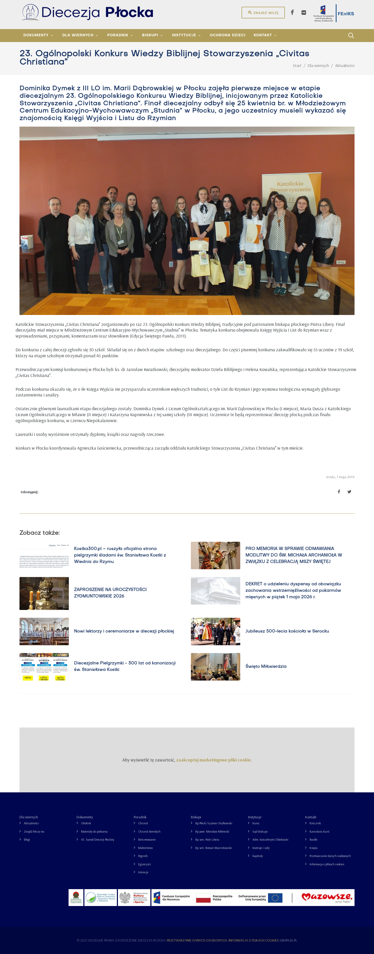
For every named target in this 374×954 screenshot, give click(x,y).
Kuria (255, 823)
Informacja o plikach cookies (327, 864)
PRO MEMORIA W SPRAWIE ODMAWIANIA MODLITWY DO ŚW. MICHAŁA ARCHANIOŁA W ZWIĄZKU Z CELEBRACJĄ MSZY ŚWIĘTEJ (293, 555)
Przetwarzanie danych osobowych (330, 856)
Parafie (313, 839)
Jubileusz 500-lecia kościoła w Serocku (287, 631)
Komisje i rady (261, 848)
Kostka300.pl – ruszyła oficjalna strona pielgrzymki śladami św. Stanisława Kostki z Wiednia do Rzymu (120, 555)
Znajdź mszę (263, 12)
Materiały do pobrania (94, 831)
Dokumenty (85, 817)
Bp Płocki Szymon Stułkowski (213, 823)
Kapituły (257, 856)
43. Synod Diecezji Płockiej (97, 839)
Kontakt (310, 817)
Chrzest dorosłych (149, 831)
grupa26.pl (288, 940)
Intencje (143, 872)
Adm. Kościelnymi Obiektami (270, 839)
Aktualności (31, 823)
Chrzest (143, 823)
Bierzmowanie (147, 839)
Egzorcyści (144, 864)
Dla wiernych (28, 817)
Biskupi (196, 817)
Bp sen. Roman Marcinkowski (213, 848)
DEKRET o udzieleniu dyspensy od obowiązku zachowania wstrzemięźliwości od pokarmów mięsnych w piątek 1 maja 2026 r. (293, 590)
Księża (313, 848)
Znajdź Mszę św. (34, 831)
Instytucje (254, 817)
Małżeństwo (145, 848)
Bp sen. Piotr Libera (207, 839)
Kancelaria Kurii (319, 831)
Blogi (27, 839)
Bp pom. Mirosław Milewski (212, 831)
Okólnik (86, 823)
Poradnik (140, 817)
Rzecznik (315, 823)
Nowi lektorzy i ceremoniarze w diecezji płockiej (124, 631)
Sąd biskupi (260, 831)
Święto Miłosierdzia (265, 666)
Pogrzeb (143, 856)
